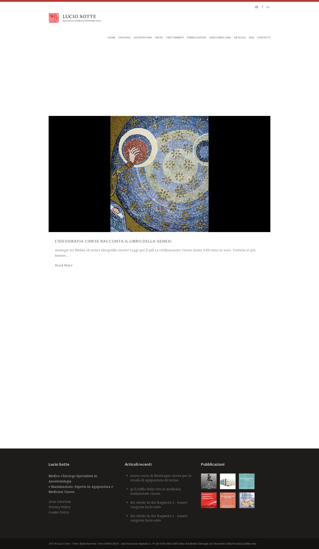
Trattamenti (175, 37)
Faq (251, 37)
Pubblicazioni (196, 37)
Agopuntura (143, 37)
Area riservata (60, 501)
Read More (64, 265)
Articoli (240, 37)
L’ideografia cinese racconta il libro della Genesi (113, 241)
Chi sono (124, 37)
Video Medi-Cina (220, 37)
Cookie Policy (59, 512)
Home (111, 37)
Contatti (263, 37)
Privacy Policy (59, 507)
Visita (159, 37)
